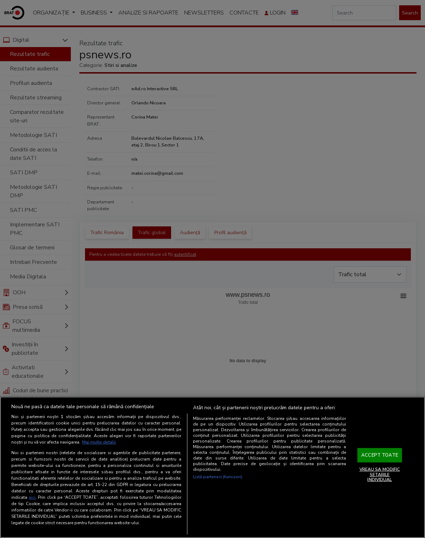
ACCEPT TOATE (379, 455)
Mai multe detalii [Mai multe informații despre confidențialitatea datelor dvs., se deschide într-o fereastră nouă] (99, 442)
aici (32, 497)
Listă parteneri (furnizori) (217, 477)
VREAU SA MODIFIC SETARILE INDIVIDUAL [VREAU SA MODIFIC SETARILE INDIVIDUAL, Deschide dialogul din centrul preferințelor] (379, 474)
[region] (212, 467)
